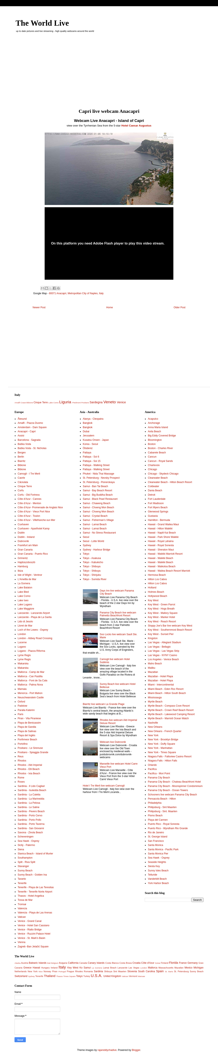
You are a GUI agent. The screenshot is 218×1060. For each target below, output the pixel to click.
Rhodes (79, 971)
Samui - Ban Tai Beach (95, 486)
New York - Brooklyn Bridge (163, 739)
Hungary (45, 967)
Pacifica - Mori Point (159, 773)
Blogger (136, 1050)
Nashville (153, 722)
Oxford (21, 701)
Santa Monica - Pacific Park (163, 849)
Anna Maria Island (158, 427)
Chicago (152, 469)
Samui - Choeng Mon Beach (98, 507)
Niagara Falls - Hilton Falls (162, 760)
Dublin (21, 532)
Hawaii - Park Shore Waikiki (163, 537)
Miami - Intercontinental (161, 684)
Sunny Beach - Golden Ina (32, 874)
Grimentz (23, 558)
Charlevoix (154, 465)
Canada (83, 963)
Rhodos (22, 760)
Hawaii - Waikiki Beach (160, 558)
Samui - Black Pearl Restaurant (100, 498)
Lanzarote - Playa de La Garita (34, 617)
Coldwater (153, 486)
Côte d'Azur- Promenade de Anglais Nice (40, 507)
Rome (21, 777)
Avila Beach (154, 431)
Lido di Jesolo (25, 621)
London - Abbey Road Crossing (35, 638)
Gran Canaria (25, 549)
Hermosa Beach (157, 574)
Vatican (22, 916)
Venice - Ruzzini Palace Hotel (34, 933)
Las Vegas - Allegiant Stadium (164, 642)
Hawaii (36, 967)
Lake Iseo (23, 600)
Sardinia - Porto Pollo (29, 819)
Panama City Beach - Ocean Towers (168, 790)
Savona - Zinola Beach (30, 832)
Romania (88, 971)
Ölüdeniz (88, 448)
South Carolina (146, 971)
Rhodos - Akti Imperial (30, 765)
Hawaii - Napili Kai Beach (162, 532)
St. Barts (169, 971)
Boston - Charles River (160, 448)
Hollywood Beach (157, 596)
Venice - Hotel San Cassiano (33, 925)
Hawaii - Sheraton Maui (161, 549)
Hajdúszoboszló (26, 562)
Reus (20, 756)
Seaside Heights (157, 862)
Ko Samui (85, 967)
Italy (62, 967)
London (22, 634)
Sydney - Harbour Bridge (96, 549)
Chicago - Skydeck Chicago (163, 473)
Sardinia (98, 971)
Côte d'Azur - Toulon (29, 515)
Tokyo (86, 553)
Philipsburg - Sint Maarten (162, 807)
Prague (70, 971)
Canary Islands (96, 962)
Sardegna (95, 402)
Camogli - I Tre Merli (29, 473)
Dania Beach (155, 490)
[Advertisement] (109, 66)
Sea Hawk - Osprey (28, 841)
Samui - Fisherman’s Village (98, 520)
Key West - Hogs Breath (161, 608)
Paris (20, 714)
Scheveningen (25, 836)
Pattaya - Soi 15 (91, 461)
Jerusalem (88, 435)
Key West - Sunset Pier (161, 634)
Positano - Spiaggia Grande (33, 752)
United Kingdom (112, 976)
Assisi (21, 435)
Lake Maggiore (26, 608)
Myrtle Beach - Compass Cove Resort (169, 705)
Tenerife (22, 883)
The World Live (42, 23)
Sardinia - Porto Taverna (31, 824)
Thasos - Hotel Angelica (31, 895)
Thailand (49, 976)
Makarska (23, 663)
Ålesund (22, 418)
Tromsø (22, 904)
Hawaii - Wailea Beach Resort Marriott (169, 570)
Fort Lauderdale (156, 498)
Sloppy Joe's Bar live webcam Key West (170, 625)
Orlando (152, 765)
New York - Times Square (162, 752)
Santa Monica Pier (158, 853)
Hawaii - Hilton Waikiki (160, 528)
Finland (164, 963)
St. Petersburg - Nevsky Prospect (101, 477)
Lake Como (54, 402)
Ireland (54, 967)
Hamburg (23, 566)
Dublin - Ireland (26, 537)
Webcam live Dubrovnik (113, 742)
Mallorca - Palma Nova (30, 684)
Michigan (198, 967)
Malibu (151, 667)
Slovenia (132, 971)
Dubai (86, 431)
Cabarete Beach (157, 452)
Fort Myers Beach (158, 507)
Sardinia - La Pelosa (29, 802)
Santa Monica (155, 845)
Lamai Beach (109, 967)
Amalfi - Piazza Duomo (30, 423)
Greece (27, 967)
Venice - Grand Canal (30, 921)
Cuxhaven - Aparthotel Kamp (33, 528)
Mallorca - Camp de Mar (31, 672)
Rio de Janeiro (156, 832)
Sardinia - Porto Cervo (30, 815)
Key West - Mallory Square (163, 613)
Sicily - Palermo (26, 845)
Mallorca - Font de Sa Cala (32, 680)
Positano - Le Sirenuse (30, 748)
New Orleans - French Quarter (164, 731)
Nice (41, 971)
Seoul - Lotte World (93, 541)
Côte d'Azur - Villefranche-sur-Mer (36, 520)
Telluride (152, 874)
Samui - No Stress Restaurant (99, 532)
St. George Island (157, 836)
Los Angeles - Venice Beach (163, 659)
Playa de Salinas (27, 731)
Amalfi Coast (20, 402)
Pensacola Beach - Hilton (162, 798)
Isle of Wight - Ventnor (30, 574)
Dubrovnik (23, 541)
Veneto (109, 402)
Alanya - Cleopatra (93, 418)
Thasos (59, 976)
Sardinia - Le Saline (28, 807)
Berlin (21, 456)
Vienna (21, 942)
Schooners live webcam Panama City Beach (172, 794)
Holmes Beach (156, 591)
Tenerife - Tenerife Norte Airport (35, 891)
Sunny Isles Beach (158, 870)
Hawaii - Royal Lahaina (160, 541)
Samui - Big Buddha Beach (98, 494)
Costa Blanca (112, 963)
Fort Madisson (156, 503)
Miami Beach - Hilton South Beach (167, 693)
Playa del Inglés (26, 735)
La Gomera (24, 583)
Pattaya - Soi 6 (91, 456)
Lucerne (22, 642)
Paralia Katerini (26, 710)
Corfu (21, 490)
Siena (21, 849)
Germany (192, 962)
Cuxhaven (23, 524)
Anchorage (154, 423)
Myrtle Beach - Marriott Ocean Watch (168, 718)
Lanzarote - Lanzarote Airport (34, 613)
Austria (24, 963)
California (73, 962)
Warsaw (141, 976)
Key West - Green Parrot (161, 604)
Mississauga (155, 697)
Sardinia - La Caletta (29, 794)
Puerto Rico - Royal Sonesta (163, 824)
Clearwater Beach (158, 477)
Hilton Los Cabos (157, 579)
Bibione (29, 402)
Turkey (86, 976)
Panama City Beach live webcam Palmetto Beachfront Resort (118, 614)
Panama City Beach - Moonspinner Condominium (175, 786)
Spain (160, 971)
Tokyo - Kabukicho (93, 562)
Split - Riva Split (26, 862)
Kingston (153, 638)
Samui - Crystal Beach (95, 515)
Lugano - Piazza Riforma (31, 650)
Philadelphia (154, 802)
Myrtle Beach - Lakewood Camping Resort (171, 714)
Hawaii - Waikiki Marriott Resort (165, 553)
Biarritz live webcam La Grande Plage (104, 704)
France (183, 962)
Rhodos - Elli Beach (28, 769)
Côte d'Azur (147, 962)
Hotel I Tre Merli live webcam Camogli (104, 785)
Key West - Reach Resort (162, 621)
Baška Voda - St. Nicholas (32, 448)
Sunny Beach (25, 870)
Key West (153, 600)
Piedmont (76, 402)
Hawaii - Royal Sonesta (161, 545)
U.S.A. (96, 975)
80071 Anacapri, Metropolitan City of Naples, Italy (76, 293)
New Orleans (155, 726)
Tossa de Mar (25, 900)
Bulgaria (63, 963)
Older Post (179, 307)
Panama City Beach (159, 777)
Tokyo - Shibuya (91, 566)
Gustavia (153, 515)
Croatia (136, 962)
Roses (21, 781)
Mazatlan (153, 672)
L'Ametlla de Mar (27, 579)
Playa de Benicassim (29, 722)
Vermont (133, 976)
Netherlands (21, 971)
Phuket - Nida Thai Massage (98, 473)
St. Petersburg (181, 971)
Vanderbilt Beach (157, 878)
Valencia (22, 908)
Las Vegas (134, 967)
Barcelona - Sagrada (29, 439)
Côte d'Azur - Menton (29, 503)
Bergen (22, 452)
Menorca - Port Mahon (30, 693)
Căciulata (23, 482)
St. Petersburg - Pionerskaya (99, 482)
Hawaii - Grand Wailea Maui (163, 524)
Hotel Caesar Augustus (136, 125)
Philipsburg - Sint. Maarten (162, 811)
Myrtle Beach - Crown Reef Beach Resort (171, 710)
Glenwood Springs (158, 511)
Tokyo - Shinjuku (92, 574)
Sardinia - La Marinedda (31, 798)
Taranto (22, 878)
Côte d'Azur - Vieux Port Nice (34, 511)
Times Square (69, 976)
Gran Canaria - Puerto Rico (33, 553)
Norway (47, 971)
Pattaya (87, 452)
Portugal (62, 971)
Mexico (188, 967)
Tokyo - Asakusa (92, 558)
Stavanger (23, 866)
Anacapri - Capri (27, 431)
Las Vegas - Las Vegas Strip (163, 650)
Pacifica (152, 769)
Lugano (22, 646)
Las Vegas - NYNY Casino (162, 655)
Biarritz (21, 461)
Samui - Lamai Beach (95, 524)
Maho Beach (155, 663)
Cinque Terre (41, 402)
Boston (152, 444)
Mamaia (22, 689)
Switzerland (21, 976)
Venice (121, 402)
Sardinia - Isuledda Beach (32, 790)
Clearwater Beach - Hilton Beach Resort (170, 482)
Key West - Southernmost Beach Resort (170, 629)
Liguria (65, 402)
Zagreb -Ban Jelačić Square (33, 946)
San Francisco (156, 841)
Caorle (21, 477)
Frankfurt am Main (28, 545)
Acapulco (153, 418)
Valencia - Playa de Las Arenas (35, 912)
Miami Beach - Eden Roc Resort (165, 689)
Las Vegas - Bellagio (159, 646)
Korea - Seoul (90, 444)
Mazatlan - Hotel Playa (160, 676)
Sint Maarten (119, 971)
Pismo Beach (155, 815)
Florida (173, 962)
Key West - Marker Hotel (161, 617)
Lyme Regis (24, 655)
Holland (152, 587)
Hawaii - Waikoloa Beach (161, 566)
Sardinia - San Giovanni (31, 828)
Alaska (18, 963)
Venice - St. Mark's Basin (31, 938)
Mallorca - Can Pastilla (30, 676)
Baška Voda (24, 444)
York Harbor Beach (158, 883)
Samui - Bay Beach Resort (97, 490)
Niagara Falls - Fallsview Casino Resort (169, 756)
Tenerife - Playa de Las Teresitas (36, 887)
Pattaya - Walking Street (96, 465)
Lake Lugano (25, 604)
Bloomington (155, 439)
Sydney (87, 545)
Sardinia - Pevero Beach (31, 811)
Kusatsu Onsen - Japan (96, 439)
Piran (54, 971)
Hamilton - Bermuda (159, 520)
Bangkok (88, 423)
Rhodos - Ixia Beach (29, 773)
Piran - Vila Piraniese (29, 718)
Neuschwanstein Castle (31, 697)
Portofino (23, 743)
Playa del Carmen (158, 819)
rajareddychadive (107, 1050)
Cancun (152, 456)
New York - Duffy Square (161, 743)
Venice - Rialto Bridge (30, 929)
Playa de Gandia (27, 726)
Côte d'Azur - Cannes (29, 498)
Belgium (55, 963)
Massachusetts (165, 967)
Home (109, 307)
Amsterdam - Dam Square (32, 427)
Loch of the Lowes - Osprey (33, 629)
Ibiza (20, 570)
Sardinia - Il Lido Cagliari (31, 786)
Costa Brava (125, 963)
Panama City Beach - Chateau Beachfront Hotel (174, 781)
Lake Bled (23, 591)
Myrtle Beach (155, 701)
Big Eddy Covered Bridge (162, 435)
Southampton (25, 857)
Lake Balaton (25, 587)
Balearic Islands (38, 962)
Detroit (151, 494)
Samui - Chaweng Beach (96, 503)
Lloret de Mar (25, 625)
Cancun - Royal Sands (160, 461)
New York (153, 735)
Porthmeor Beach (27, 739)
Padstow (22, 705)
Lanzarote (122, 967)
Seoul (86, 537)
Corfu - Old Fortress (29, 494)
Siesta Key (154, 866)
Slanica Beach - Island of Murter (35, 853)
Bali (49, 963)
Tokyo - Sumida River (95, 579)
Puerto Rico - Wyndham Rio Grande (168, 828)
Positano (85, 402)
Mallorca (152, 967)
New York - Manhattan (160, 748)
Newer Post (39, 307)
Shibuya (108, 971)
